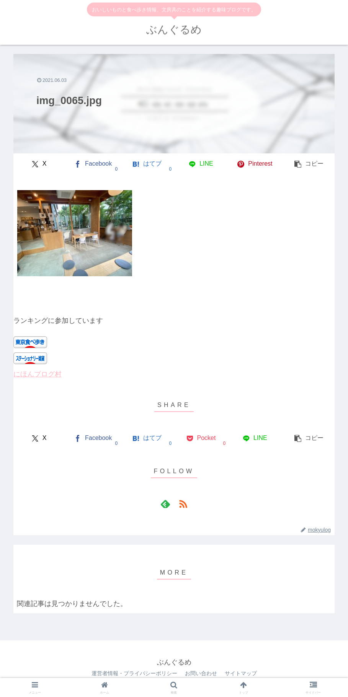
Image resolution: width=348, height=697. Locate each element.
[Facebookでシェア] (93, 164)
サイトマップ (241, 673)
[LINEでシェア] (201, 164)
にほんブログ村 (37, 374)
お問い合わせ (201, 673)
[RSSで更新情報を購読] (183, 503)
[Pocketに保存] (201, 438)
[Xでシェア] (39, 164)
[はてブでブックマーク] (147, 164)
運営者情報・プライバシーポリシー (134, 673)
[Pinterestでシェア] (255, 164)
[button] (309, 164)
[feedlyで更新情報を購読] (165, 503)
